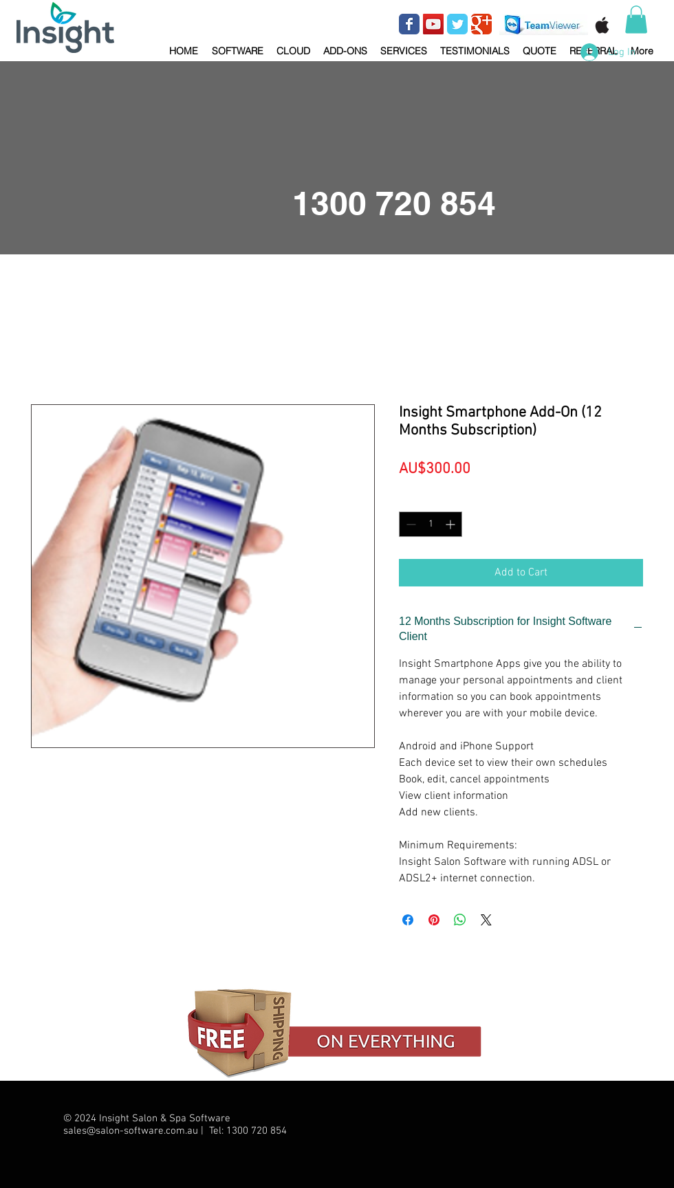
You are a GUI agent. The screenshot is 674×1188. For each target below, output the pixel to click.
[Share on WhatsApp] (460, 920)
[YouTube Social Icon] (433, 24)
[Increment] (451, 524)
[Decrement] (409, 524)
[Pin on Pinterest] (434, 920)
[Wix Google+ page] (481, 24)
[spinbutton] (430, 524)
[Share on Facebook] (408, 920)
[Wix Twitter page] (457, 24)
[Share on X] (486, 920)
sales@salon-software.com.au (130, 1131)
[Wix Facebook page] (409, 24)
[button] (237, 45)
